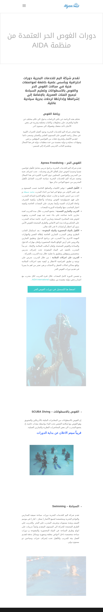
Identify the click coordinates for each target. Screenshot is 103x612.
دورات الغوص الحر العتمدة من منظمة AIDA (51, 42)
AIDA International (40, 279)
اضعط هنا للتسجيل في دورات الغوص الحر (54, 289)
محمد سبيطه (29, 192)
